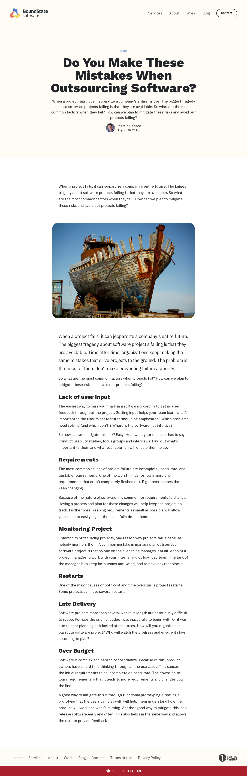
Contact (227, 13)
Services (155, 13)
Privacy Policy (149, 757)
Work (190, 13)
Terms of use (121, 757)
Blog (206, 13)
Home (18, 757)
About (174, 13)
